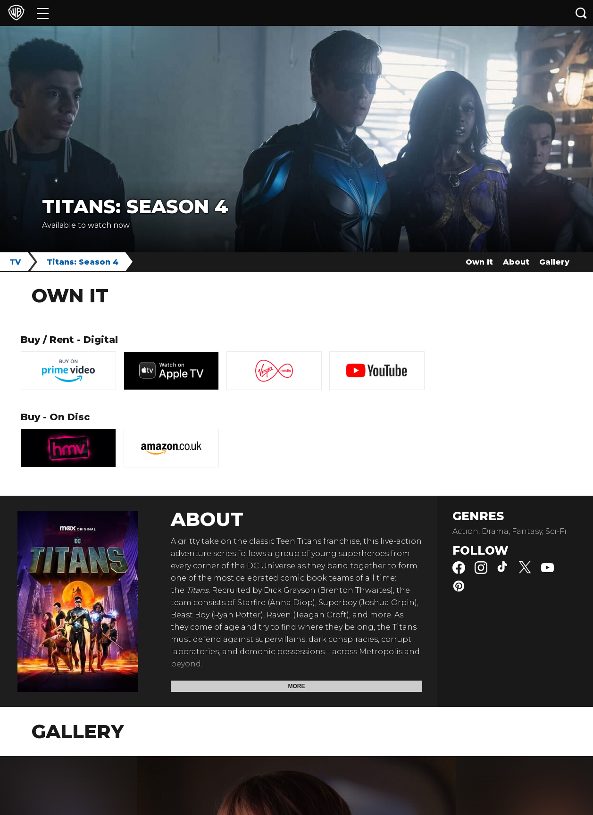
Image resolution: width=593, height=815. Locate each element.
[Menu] (42, 13)
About (516, 262)
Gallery (554, 262)
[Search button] (581, 13)
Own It (479, 262)
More (296, 686)
